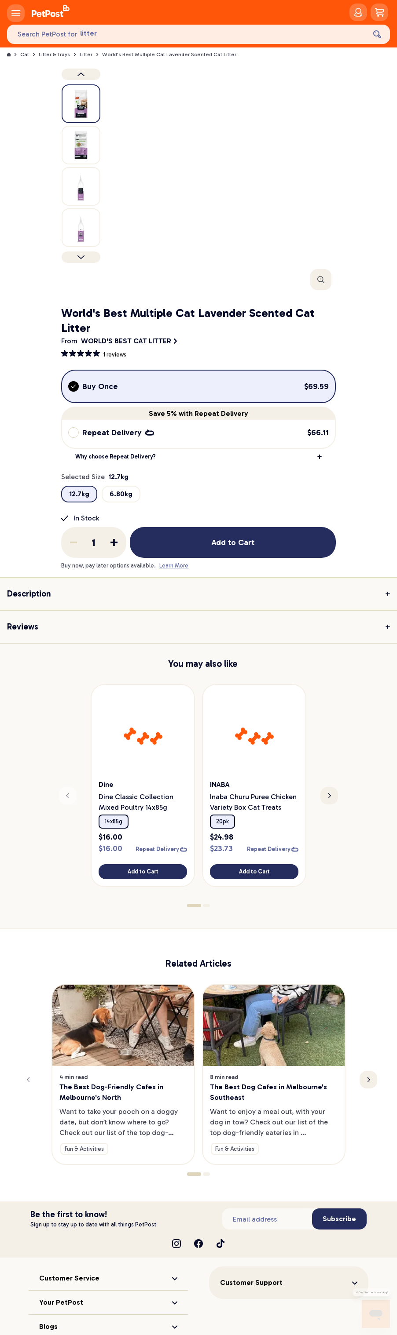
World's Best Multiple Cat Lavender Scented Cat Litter (169, 54)
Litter (86, 54)
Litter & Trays (54, 54)
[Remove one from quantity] (73, 542)
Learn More (173, 565)
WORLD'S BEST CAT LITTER (126, 341)
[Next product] (81, 257)
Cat (24, 54)
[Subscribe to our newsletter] (267, 1210)
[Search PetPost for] (186, 34)
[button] (198, 456)
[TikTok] (220, 1234)
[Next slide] (329, 791)
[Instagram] (176, 1234)
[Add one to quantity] (114, 542)
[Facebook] (198, 1234)
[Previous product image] (81, 74)
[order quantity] (93, 542)
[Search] (377, 34)
